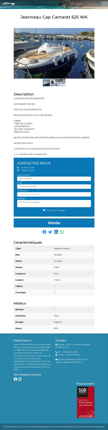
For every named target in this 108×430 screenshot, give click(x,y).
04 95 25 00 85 (25, 168)
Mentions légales (97, 427)
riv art (52, 427)
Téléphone (22, 191)
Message (21, 198)
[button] (92, 30)
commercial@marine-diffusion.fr (72, 359)
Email (19, 183)
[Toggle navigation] (105, 4)
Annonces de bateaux (66, 427)
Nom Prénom (23, 175)
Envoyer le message (54, 210)
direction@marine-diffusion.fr (69, 362)
